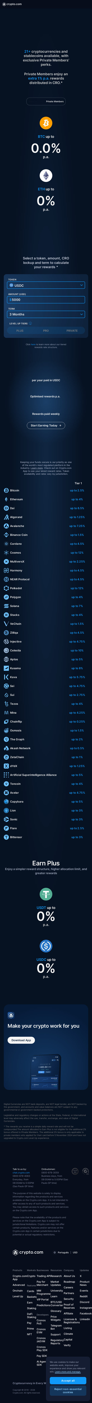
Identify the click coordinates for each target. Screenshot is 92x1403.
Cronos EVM (41, 1331)
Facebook (86, 1313)
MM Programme (44, 1292)
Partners (69, 1293)
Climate (68, 1333)
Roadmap (69, 1281)
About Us (69, 1276)
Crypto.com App (20, 1277)
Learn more (37, 468)
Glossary (56, 1311)
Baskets (32, 1296)
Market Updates (56, 1283)
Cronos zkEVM (41, 1339)
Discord (84, 1302)
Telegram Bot (56, 1327)
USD (75, 1252)
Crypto (31, 1276)
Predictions (43, 1305)
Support (56, 1334)
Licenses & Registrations (72, 1321)
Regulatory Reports (57, 1342)
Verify (67, 1345)
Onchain (18, 1290)
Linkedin (85, 1319)
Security (69, 1298)
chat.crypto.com (21, 1172)
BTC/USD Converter (57, 1303)
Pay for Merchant (42, 1283)
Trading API (43, 1276)
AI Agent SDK (42, 1363)
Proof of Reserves (69, 1306)
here (33, 344)
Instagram (86, 1307)
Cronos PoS (41, 1322)
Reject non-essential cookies (68, 1390)
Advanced (19, 1284)
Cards (30, 1291)
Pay (29, 1322)
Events (84, 1290)
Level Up (18, 1296)
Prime (30, 1328)
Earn (30, 1302)
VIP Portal (43, 1299)
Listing (68, 1328)
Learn (54, 1296)
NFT (29, 1334)
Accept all (68, 1380)
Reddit (84, 1296)
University (57, 1290)
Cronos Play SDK (42, 1348)
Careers (68, 1287)
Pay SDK (42, 1355)
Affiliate (68, 1313)
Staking (31, 1308)
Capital (68, 1339)
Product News (84, 1283)
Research (56, 1276)
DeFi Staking (31, 1315)
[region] (68, 1379)
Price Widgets (56, 1318)
